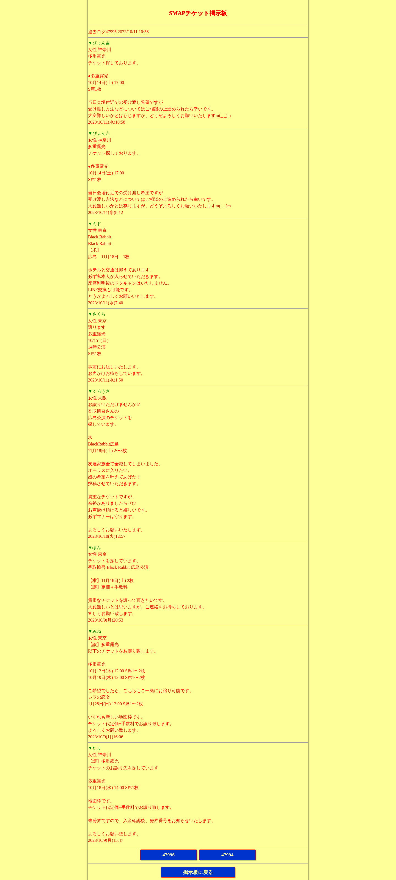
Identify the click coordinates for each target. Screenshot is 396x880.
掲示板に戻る (198, 872)
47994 (227, 854)
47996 (169, 854)
